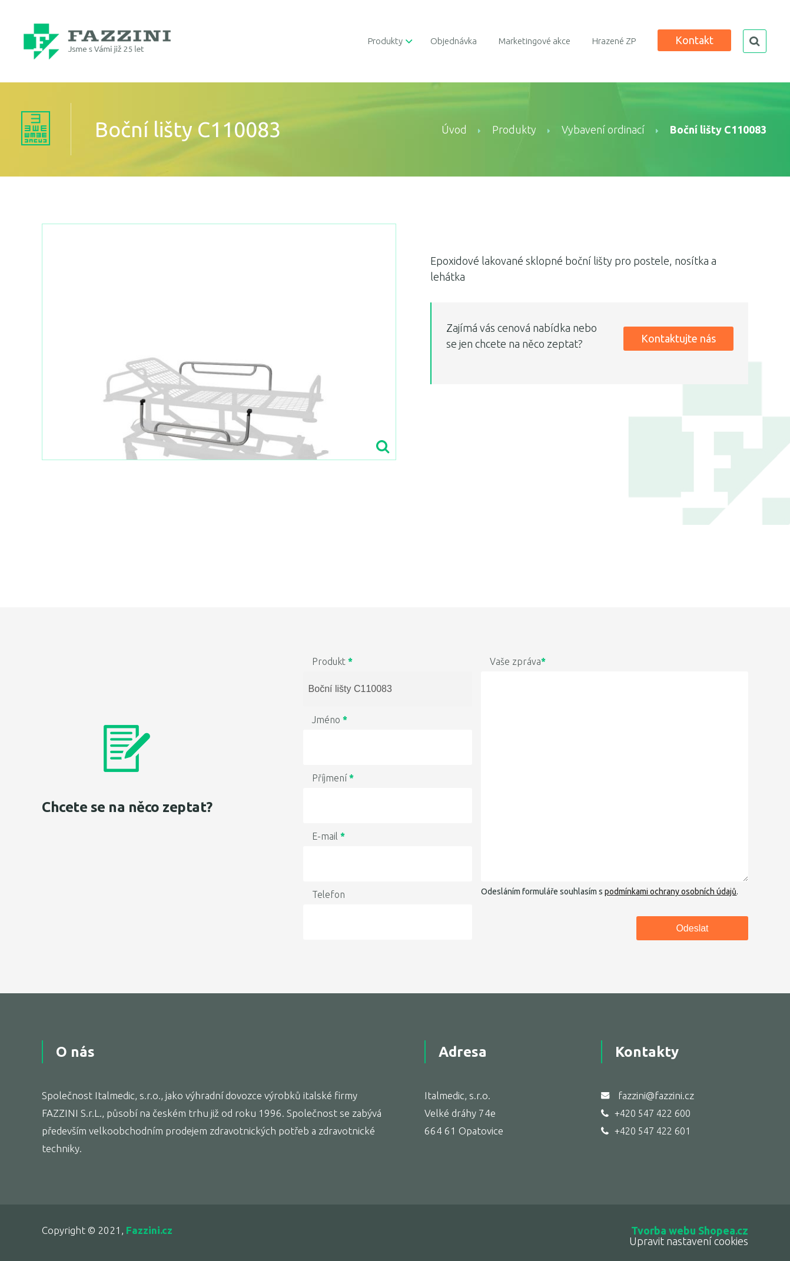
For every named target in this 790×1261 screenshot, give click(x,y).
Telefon (328, 894)
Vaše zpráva (518, 661)
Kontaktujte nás (678, 338)
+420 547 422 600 (653, 1113)
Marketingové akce (534, 41)
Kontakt (694, 40)
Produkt (332, 661)
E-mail (328, 836)
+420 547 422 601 (653, 1131)
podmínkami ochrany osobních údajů (670, 891)
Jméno (329, 719)
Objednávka (453, 41)
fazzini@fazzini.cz (656, 1095)
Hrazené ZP (614, 41)
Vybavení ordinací (603, 129)
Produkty (385, 41)
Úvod (454, 129)
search (754, 41)
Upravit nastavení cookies (688, 1241)
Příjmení (333, 778)
